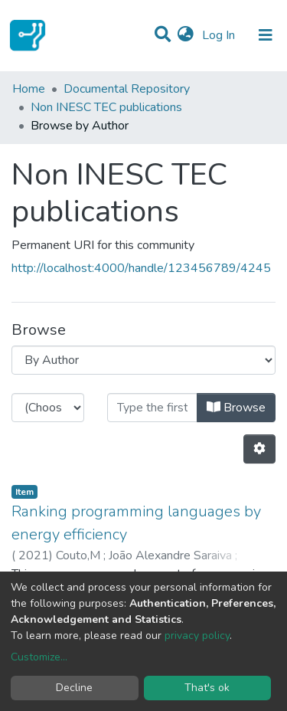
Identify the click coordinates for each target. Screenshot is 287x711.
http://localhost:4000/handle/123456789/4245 (141, 268)
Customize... (39, 657)
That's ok (207, 687)
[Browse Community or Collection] (143, 360)
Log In (220, 35)
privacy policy (197, 635)
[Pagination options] (259, 449)
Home (28, 88)
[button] (185, 35)
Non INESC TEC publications (106, 107)
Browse (236, 407)
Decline (74, 687)
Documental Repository (127, 88)
